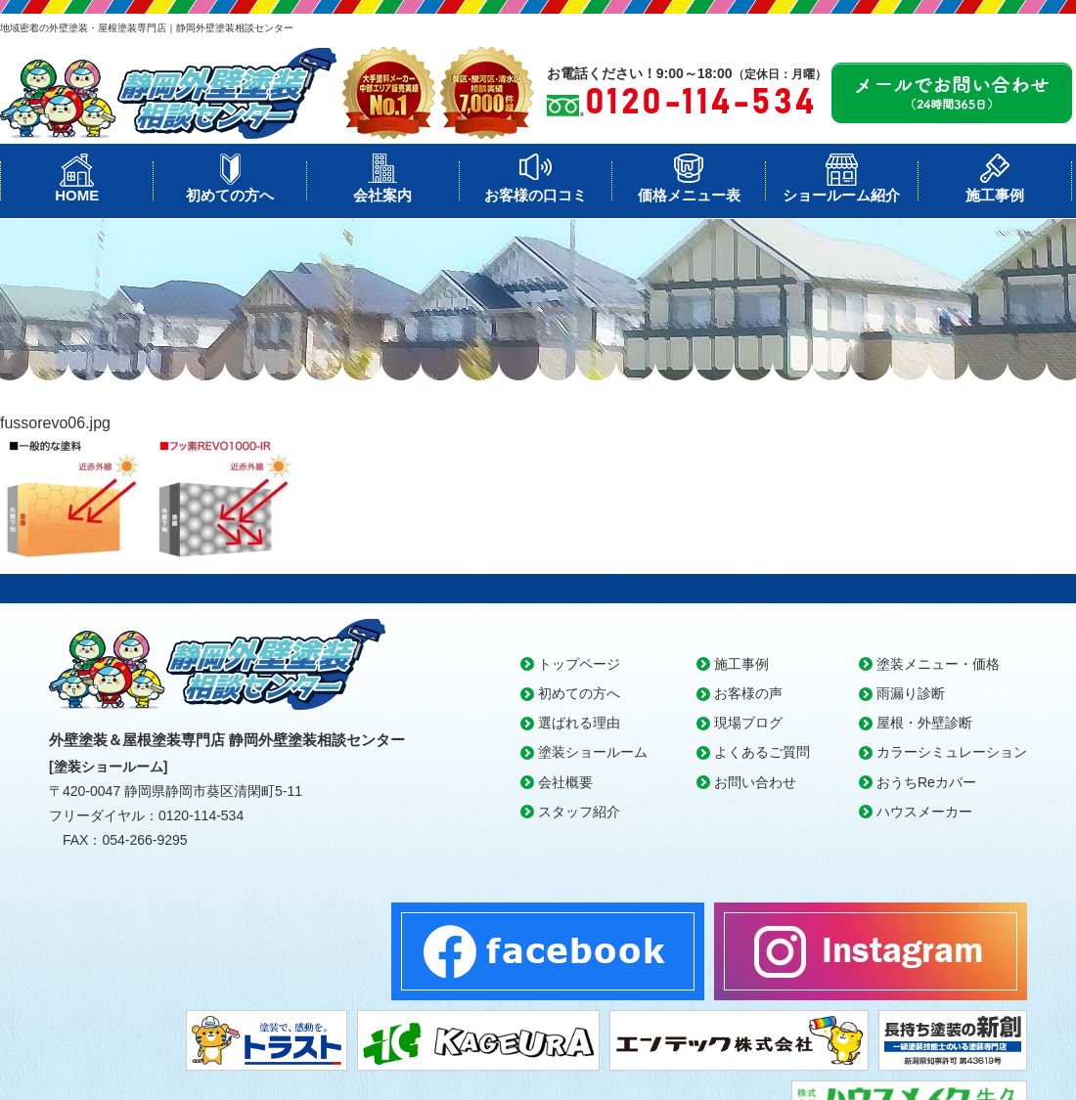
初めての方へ (230, 195)
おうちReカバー (926, 782)
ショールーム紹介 (841, 195)
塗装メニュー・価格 (938, 664)
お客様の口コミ (535, 195)
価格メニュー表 (689, 195)
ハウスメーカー (924, 811)
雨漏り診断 (910, 693)
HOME (77, 195)
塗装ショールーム (593, 752)
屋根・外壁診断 (924, 722)
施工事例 (994, 195)
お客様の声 (748, 693)
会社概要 (565, 782)
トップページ (579, 664)
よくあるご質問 (762, 752)
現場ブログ (748, 722)
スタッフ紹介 (579, 811)
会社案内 (382, 195)
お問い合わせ (755, 782)
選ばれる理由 (579, 722)
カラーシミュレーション (951, 752)
